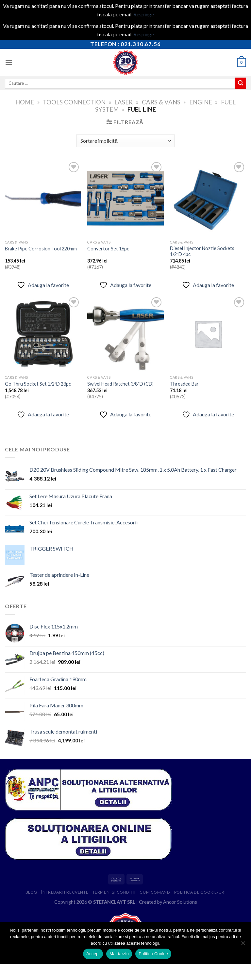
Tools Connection (74, 102)
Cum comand (155, 892)
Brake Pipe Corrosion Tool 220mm (41, 248)
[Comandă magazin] (125, 141)
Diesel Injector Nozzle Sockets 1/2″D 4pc (202, 251)
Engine (200, 102)
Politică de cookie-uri (200, 892)
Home (24, 102)
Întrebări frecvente (64, 892)
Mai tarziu (119, 953)
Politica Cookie (153, 953)
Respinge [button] (143, 14)
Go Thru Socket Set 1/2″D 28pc (38, 384)
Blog (31, 892)
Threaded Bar (184, 384)
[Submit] (240, 83)
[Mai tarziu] (243, 945)
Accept (93, 953)
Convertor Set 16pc (108, 248)
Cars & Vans (161, 102)
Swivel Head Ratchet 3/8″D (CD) (120, 384)
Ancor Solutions (180, 902)
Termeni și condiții (114, 892)
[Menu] (9, 62)
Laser (123, 102)
